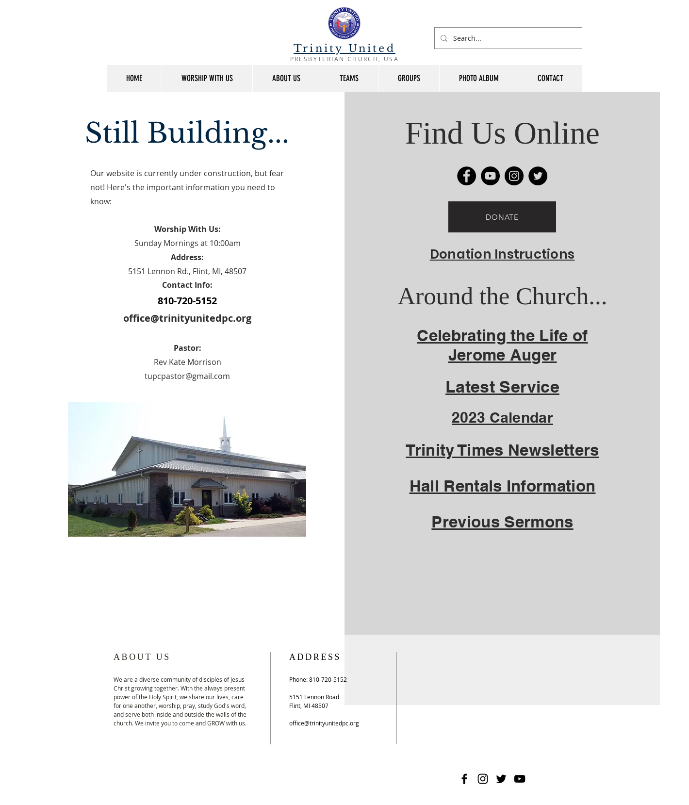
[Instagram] (514, 175)
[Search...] (507, 38)
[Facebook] (466, 175)
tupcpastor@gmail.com (187, 376)
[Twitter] (537, 175)
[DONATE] (502, 216)
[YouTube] (490, 175)
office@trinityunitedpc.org (187, 318)
